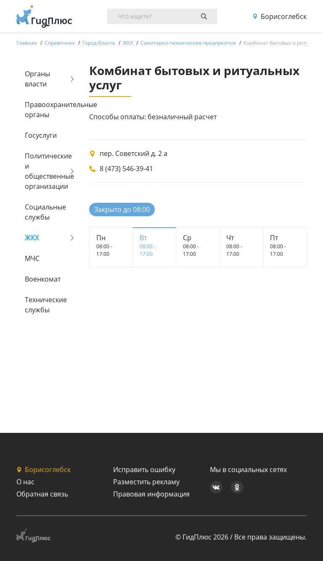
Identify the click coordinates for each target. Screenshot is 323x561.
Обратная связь (42, 494)
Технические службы (46, 304)
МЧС (32, 258)
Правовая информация (151, 494)
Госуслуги (41, 135)
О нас (25, 481)
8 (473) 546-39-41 (126, 168)
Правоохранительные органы (46, 109)
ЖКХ (32, 237)
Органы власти (37, 79)
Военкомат (43, 279)
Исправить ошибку (144, 469)
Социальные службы (45, 212)
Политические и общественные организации (46, 171)
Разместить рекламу (146, 481)
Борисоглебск (279, 16)
